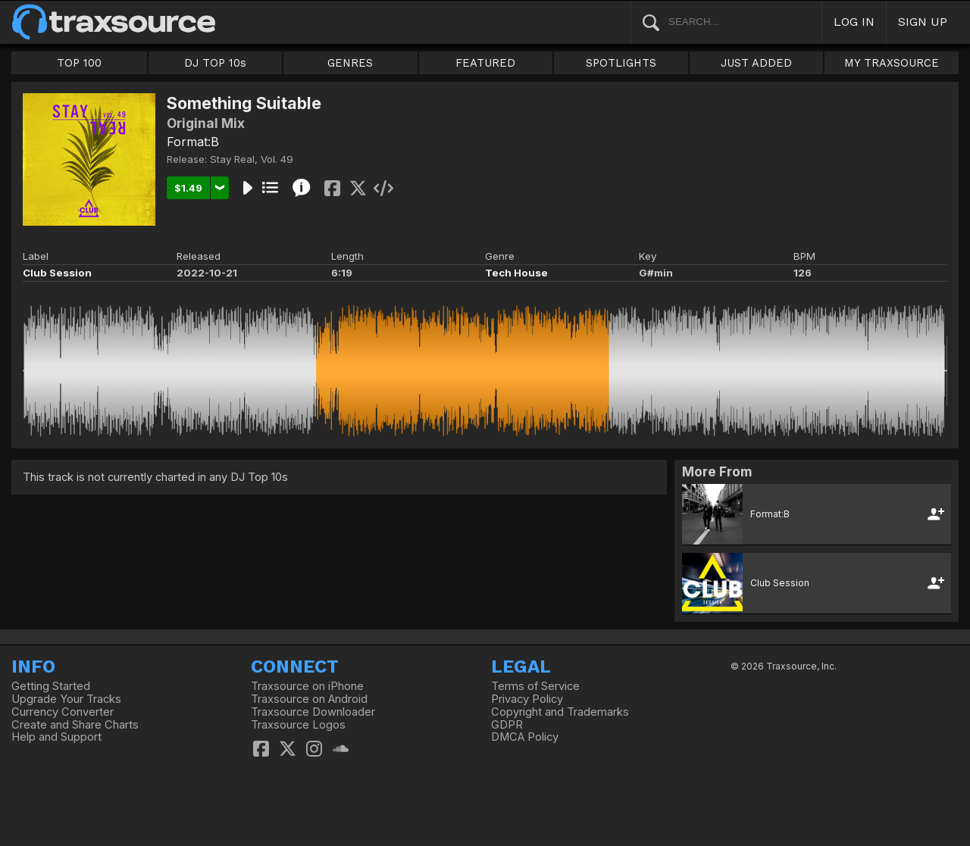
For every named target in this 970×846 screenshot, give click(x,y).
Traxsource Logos (298, 725)
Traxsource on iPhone (307, 686)
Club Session (57, 273)
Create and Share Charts (75, 725)
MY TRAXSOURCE (891, 63)
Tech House (516, 273)
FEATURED (485, 63)
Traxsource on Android (309, 699)
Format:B (193, 141)
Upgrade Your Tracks (66, 699)
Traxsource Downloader (313, 712)
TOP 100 (79, 63)
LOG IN (854, 21)
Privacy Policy (527, 699)
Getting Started (50, 686)
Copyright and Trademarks (560, 712)
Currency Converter (62, 712)
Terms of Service (535, 686)
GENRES (350, 63)
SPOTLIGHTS (621, 63)
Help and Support (56, 737)
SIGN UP (922, 21)
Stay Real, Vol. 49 (251, 159)
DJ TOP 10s (215, 63)
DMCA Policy (525, 737)
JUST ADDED (756, 63)
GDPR (507, 725)
